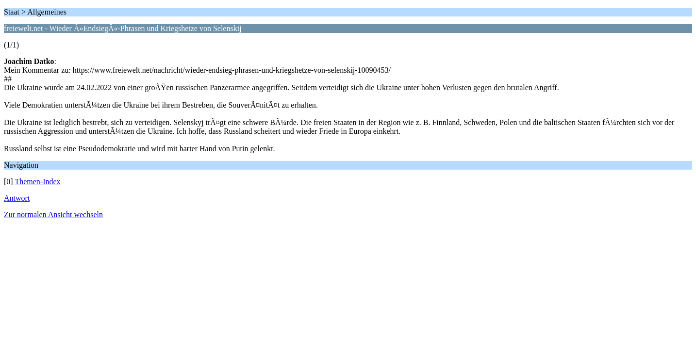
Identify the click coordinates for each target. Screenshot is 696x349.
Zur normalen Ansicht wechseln (53, 214)
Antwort (17, 198)
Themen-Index (37, 181)
